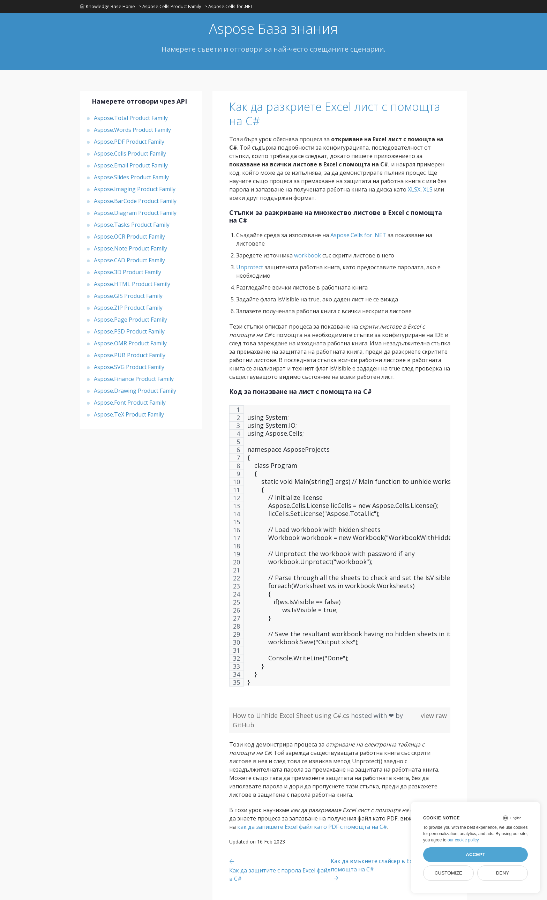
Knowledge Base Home (107, 6)
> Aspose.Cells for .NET (229, 6)
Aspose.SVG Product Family (129, 367)
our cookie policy (463, 840)
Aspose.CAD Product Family (129, 260)
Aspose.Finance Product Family (134, 379)
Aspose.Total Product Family (131, 118)
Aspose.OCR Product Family (129, 237)
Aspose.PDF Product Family (129, 142)
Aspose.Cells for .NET (358, 235)
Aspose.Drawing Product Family (135, 391)
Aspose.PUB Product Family (129, 355)
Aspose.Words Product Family (132, 130)
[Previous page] (280, 870)
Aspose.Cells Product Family (130, 154)
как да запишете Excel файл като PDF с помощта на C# (312, 827)
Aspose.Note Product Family (130, 249)
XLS (428, 190)
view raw (434, 716)
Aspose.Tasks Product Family (132, 225)
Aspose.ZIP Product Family (128, 308)
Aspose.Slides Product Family (131, 177)
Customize (448, 873)
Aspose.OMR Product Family (130, 343)
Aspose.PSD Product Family (129, 332)
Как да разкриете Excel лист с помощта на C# (338, 114)
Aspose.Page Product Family (130, 320)
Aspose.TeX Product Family (129, 415)
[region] (339, 550)
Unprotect (249, 267)
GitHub (243, 725)
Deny (502, 873)
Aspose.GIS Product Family (128, 296)
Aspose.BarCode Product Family (135, 201)
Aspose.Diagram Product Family (135, 213)
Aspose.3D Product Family (127, 272)
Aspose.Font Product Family (130, 403)
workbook (307, 256)
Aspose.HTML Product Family (132, 284)
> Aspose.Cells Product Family (169, 6)
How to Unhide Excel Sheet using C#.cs (292, 716)
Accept (475, 854)
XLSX (414, 190)
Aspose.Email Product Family (131, 166)
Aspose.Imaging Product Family (134, 189)
